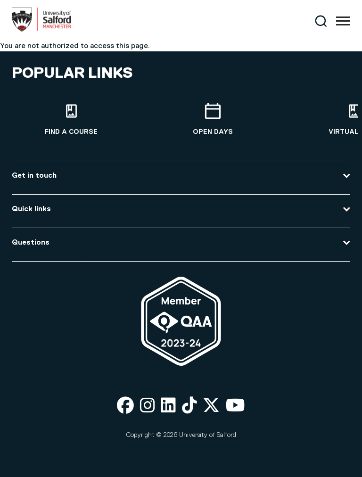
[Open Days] (212, 119)
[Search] (321, 21)
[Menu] (343, 21)
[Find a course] (71, 119)
